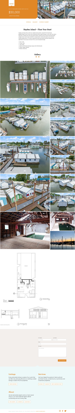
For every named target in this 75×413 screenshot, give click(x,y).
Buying (41, 384)
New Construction (56, 384)
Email (39, 342)
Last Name (55, 337)
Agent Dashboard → (41, 411)
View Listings (13, 384)
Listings (12, 374)
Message (39, 346)
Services (42, 374)
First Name (40, 337)
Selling (47, 384)
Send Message (62, 360)
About (11, 392)
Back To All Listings (14, 15)
